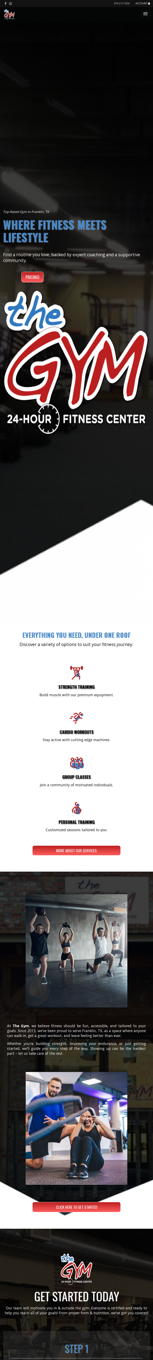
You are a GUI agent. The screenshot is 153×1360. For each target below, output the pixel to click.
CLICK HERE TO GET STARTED (76, 1207)
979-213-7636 (122, 3)
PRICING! (32, 277)
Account (143, 3)
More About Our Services (76, 850)
